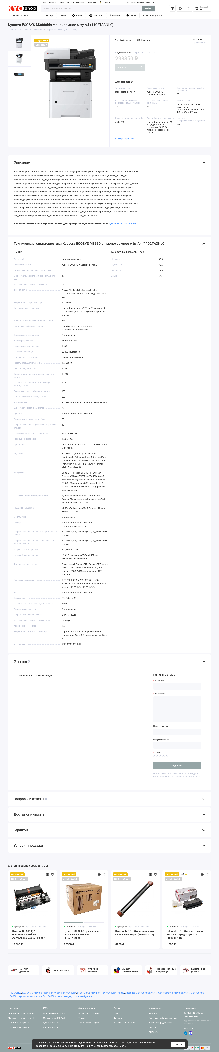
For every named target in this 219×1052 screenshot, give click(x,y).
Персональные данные (60, 1046)
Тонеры (77, 15)
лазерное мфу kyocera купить (141, 992)
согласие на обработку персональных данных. (177, 776)
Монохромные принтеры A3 (21, 1018)
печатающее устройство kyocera (74, 996)
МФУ (63, 15)
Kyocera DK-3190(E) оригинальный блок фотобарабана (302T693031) (29, 934)
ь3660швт (94, 992)
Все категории (19, 15)
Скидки (131, 15)
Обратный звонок (191, 1016)
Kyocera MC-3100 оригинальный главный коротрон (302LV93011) (134, 933)
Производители (152, 15)
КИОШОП (153, 1013)
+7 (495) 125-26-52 (140, 2)
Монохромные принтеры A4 (21, 1013)
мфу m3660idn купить (112, 992)
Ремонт (114, 15)
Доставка (153, 1027)
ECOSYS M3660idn (32, 992)
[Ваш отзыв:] (177, 709)
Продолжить (177, 765)
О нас (43, 2)
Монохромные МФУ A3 (54, 1018)
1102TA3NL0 (14, 992)
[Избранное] (188, 8)
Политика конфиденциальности (164, 1018)
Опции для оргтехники (88, 1013)
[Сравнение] (180, 8)
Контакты (92, 2)
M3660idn (48, 992)
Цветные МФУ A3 (51, 1027)
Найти (148, 8)
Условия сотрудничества (160, 1022)
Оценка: (158, 753)
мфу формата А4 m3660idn (41, 996)
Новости (52, 2)
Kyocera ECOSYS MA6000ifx (122, 223)
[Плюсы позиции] (177, 732)
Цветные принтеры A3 (18, 1027)
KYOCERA (197, 40)
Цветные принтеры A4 (18, 1022)
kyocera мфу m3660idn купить (174, 992)
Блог (62, 2)
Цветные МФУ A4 (51, 1022)
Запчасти (96, 15)
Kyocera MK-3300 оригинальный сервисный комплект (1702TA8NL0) (83, 934)
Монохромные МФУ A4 (54, 1013)
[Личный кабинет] (172, 8)
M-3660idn (59, 992)
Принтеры (49, 15)
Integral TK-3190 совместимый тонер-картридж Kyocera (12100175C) (185, 934)
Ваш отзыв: (160, 694)
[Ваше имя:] (177, 686)
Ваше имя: (159, 680)
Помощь (105, 2)
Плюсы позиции (160, 726)
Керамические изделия (89, 1022)
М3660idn (71, 992)
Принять (178, 1044)
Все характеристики (124, 138)
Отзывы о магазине (75, 2)
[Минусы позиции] (177, 745)
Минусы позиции (161, 739)
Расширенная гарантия (125, 1022)
